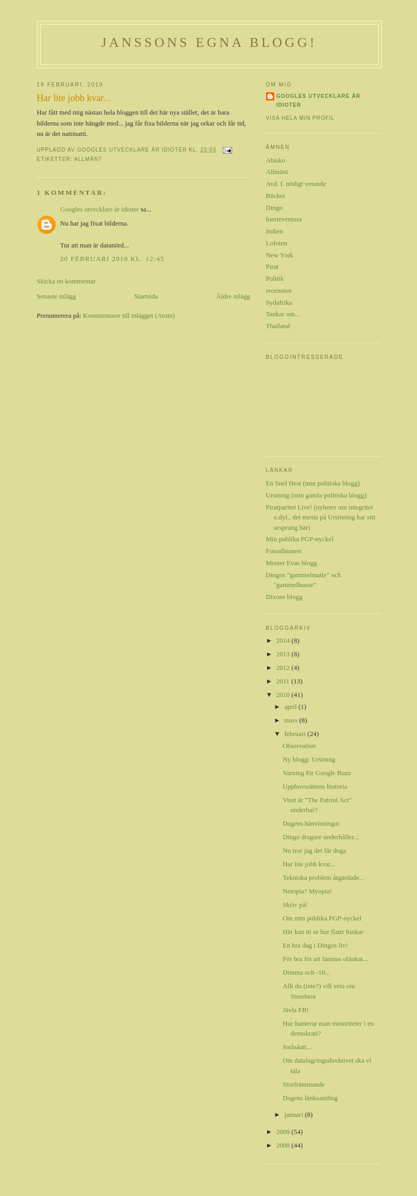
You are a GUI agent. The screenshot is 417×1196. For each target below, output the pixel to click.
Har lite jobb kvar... (309, 864)
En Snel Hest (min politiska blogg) (313, 483)
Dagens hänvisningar (311, 823)
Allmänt (88, 159)
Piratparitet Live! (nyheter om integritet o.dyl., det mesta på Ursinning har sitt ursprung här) (320, 517)
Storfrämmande (304, 1084)
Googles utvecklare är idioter (99, 209)
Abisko (276, 160)
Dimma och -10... (306, 972)
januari (294, 1114)
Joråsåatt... (297, 1047)
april (291, 707)
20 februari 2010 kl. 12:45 (112, 259)
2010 (284, 695)
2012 (284, 667)
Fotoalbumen (284, 551)
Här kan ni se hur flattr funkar (323, 932)
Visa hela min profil (300, 118)
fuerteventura (284, 219)
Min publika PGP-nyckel (300, 539)
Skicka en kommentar (66, 281)
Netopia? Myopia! (307, 891)
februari (295, 734)
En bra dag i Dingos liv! (315, 945)
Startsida (146, 296)
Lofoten (276, 243)
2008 (284, 1145)
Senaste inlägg (56, 296)
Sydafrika (279, 302)
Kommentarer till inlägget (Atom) (129, 315)
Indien (274, 231)
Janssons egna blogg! (209, 42)
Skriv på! (295, 904)
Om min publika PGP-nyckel (322, 918)
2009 (284, 1132)
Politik (275, 278)
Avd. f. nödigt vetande (296, 184)
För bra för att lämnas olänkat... (325, 959)
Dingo (274, 207)
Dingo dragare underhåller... (321, 837)
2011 (284, 681)
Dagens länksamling (310, 1098)
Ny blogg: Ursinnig (309, 759)
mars (291, 720)
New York (280, 255)
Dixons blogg (284, 597)
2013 (284, 654)
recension (279, 290)
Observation (299, 746)
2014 (284, 640)
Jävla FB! (296, 1010)
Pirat (272, 266)
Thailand (278, 326)
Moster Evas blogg (291, 563)
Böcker (276, 196)
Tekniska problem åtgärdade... (323, 877)
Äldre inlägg (233, 296)
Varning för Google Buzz (317, 773)
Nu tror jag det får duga (314, 850)
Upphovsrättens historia (315, 786)
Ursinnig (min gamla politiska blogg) (316, 495)
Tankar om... (283, 314)
